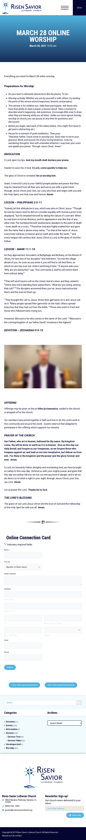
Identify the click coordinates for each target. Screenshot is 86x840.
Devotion (10, 721)
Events (9, 725)
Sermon (10, 733)
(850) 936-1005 (12, 806)
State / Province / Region (53, 623)
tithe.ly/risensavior (48, 408)
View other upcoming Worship (61, 685)
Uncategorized (13, 744)
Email (6, 640)
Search (79, 702)
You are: (7, 562)
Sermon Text (14, 737)
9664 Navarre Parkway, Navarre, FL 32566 (21, 801)
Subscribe (76, 815)
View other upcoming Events (24, 685)
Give (79, 7)
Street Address (9, 599)
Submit (10, 667)
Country (47, 635)
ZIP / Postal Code (10, 635)
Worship (10, 748)
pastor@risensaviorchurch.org (18, 810)
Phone (6, 652)
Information (11, 729)
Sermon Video (15, 740)
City (5, 623)
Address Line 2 (9, 611)
